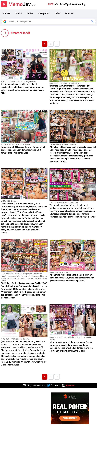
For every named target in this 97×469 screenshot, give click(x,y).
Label (57, 13)
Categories (44, 13)
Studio (18, 13)
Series (30, 13)
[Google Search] (92, 21)
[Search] (49, 21)
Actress (6, 13)
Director (69, 13)
